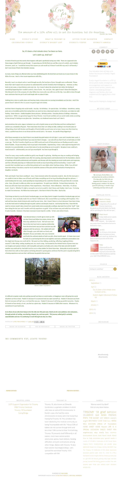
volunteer (113, 464)
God (97, 415)
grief (103, 412)
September (95, 283)
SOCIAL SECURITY (108, 447)
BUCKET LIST (98, 418)
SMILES (102, 429)
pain (98, 464)
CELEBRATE (88, 415)
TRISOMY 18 (91, 412)
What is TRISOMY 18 (55, 39)
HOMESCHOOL (98, 444)
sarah (108, 464)
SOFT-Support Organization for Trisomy (23, 404)
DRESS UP (101, 424)
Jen (105, 444)
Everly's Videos (77, 42)
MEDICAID (86, 447)
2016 (91, 280)
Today (101, 245)
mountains (96, 438)
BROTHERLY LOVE (95, 421)
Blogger (64, 473)
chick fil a (102, 453)
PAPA (85, 418)
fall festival (95, 459)
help (105, 459)
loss (107, 432)
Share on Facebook (17, 326)
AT (89, 441)
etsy (95, 432)
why (89, 467)
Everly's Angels (102, 42)
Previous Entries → (73, 390)
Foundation (112, 424)
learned (90, 461)
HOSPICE (113, 432)
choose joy (107, 456)
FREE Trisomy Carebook (23, 407)
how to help (87, 438)
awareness (113, 450)
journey (85, 461)
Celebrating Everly (22, 42)
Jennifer (110, 444)
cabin (96, 453)
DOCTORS (92, 424)
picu (102, 438)
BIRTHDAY (111, 412)
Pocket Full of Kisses (96, 447)
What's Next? (103, 214)
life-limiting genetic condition (102, 461)
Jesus (114, 444)
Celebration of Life (102, 441)
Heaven (104, 427)
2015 (91, 309)
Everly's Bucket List (51, 42)
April (93, 287)
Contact (108, 39)
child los (101, 456)
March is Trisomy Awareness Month (105, 200)
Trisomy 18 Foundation (23, 410)
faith (89, 459)
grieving (101, 459)
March (93, 301)
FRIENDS (112, 415)
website (85, 467)
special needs (110, 438)
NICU (85, 424)
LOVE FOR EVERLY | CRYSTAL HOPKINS (68, 475)
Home (12, 39)
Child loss (106, 421)
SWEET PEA (111, 429)
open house (92, 464)
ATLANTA (93, 441)
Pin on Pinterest (42, 326)
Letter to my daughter (84, 39)
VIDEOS (107, 418)
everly (101, 432)
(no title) (102, 230)
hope (108, 459)
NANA (103, 415)
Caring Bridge (23, 413)
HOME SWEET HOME (91, 427)
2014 (91, 313)
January (94, 305)
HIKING (113, 421)
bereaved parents (88, 453)
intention (113, 459)
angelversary (88, 432)
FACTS (91, 444)
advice (107, 450)
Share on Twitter (67, 326)
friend (114, 435)
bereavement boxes (90, 435)
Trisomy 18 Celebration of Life (95, 450)
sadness (103, 464)
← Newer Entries (11, 390)
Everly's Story (30, 39)
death (109, 435)
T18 (90, 418)
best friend (102, 435)
